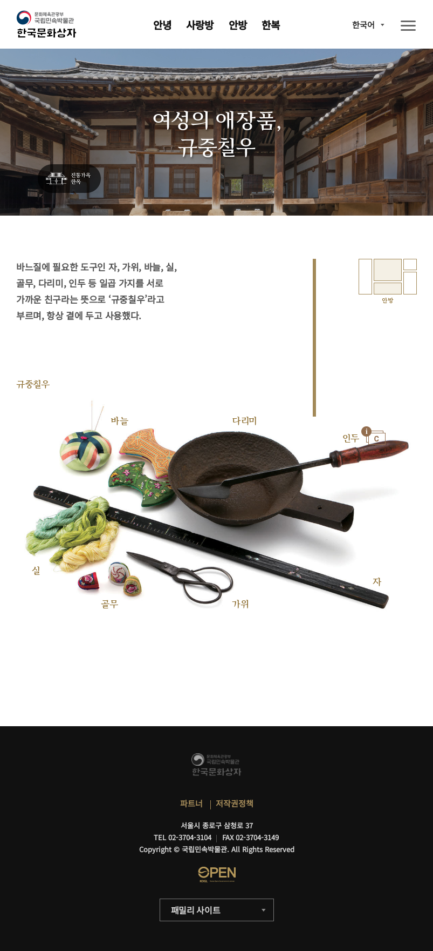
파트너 (191, 803)
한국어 (363, 24)
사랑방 (200, 24)
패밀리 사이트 (196, 909)
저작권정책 (234, 803)
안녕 (162, 24)
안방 (238, 24)
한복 (271, 24)
